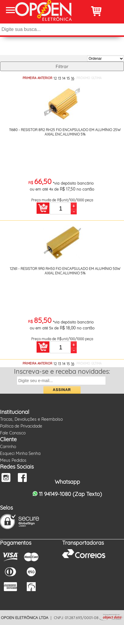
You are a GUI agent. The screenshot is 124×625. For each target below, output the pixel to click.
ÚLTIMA (96, 78)
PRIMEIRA (29, 78)
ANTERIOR (44, 78)
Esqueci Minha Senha (20, 453)
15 (68, 78)
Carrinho (8, 446)
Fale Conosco (13, 433)
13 (59, 78)
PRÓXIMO (83, 78)
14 (63, 78)
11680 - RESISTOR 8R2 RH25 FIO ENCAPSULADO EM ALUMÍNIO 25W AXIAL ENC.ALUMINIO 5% (65, 132)
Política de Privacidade (21, 426)
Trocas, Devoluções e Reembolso (31, 419)
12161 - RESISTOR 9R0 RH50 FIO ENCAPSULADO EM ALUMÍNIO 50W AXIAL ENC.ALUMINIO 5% (65, 270)
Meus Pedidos (13, 460)
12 (55, 78)
